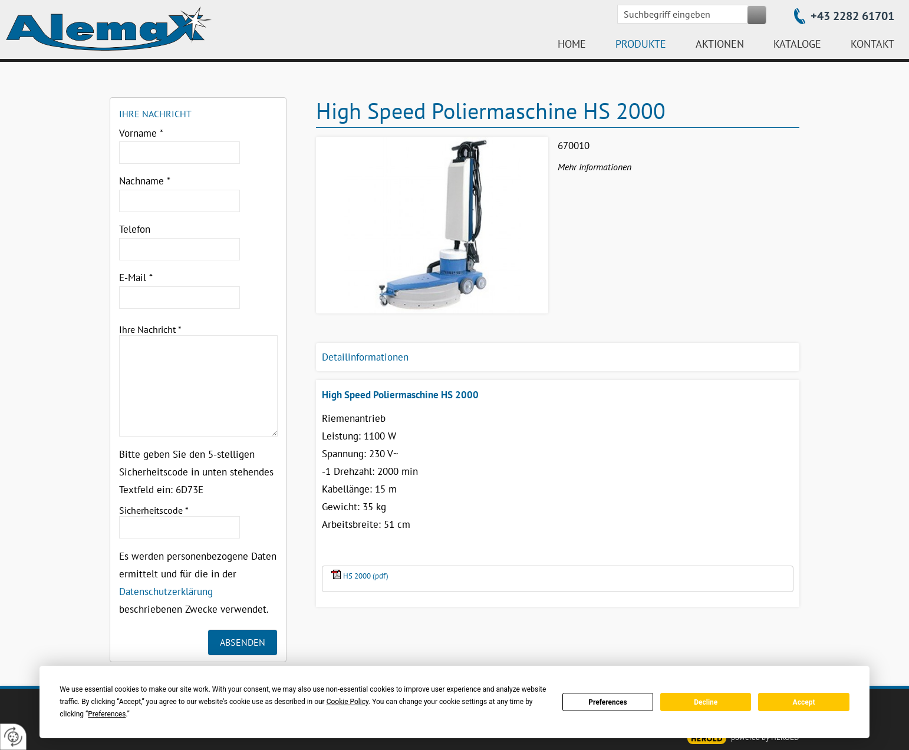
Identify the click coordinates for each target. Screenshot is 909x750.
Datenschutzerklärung (166, 591)
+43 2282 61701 (852, 16)
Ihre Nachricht (150, 329)
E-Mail (136, 277)
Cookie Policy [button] (347, 702)
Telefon (134, 229)
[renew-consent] (13, 736)
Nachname (144, 180)
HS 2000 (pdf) (365, 576)
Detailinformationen (365, 357)
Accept (804, 702)
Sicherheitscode (154, 510)
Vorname (141, 133)
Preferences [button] (107, 714)
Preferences (607, 702)
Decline (705, 702)
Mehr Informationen (594, 167)
